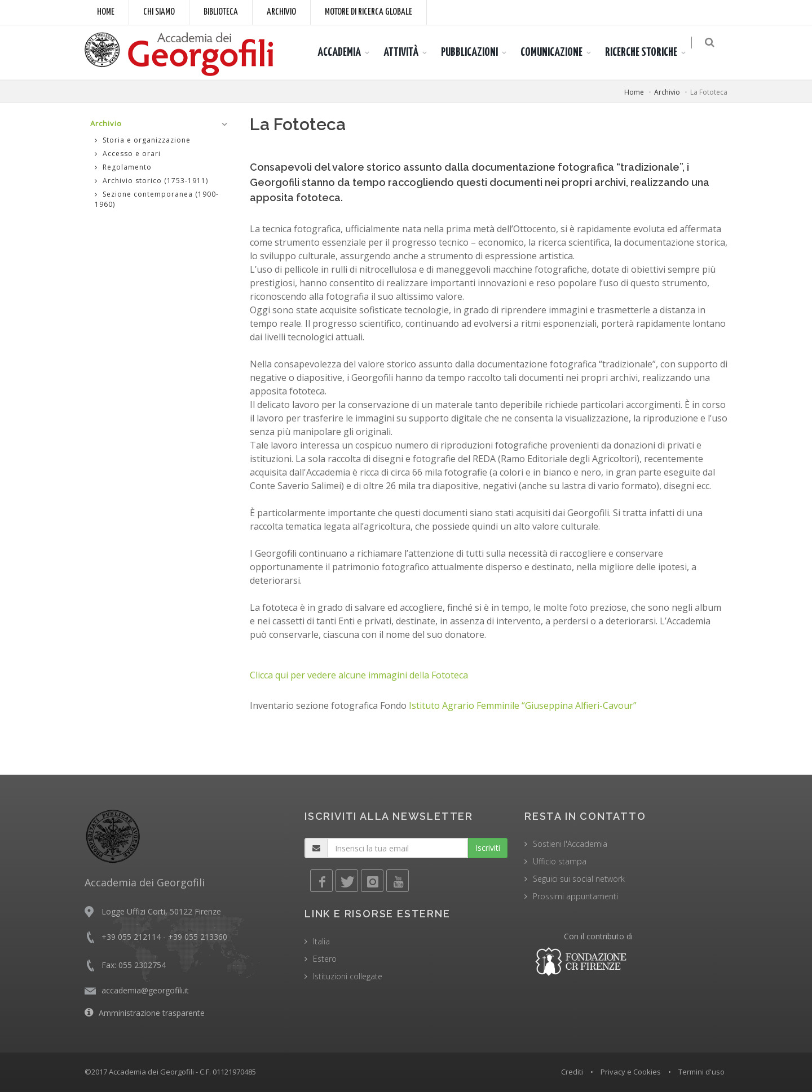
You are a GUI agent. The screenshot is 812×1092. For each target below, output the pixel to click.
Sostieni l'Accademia (570, 843)
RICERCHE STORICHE (648, 52)
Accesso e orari (128, 153)
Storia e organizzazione (143, 140)
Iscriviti (487, 847)
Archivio (281, 12)
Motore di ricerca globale (368, 12)
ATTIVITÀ (407, 52)
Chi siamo (159, 12)
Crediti (572, 1072)
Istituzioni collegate (347, 976)
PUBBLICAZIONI (476, 52)
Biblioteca (221, 12)
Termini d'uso (701, 1072)
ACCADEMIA (346, 52)
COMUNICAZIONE (558, 52)
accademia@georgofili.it (145, 990)
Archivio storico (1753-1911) (151, 180)
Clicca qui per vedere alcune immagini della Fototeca (359, 675)
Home (105, 12)
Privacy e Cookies (631, 1072)
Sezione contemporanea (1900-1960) (157, 199)
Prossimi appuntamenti (575, 896)
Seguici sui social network (579, 878)
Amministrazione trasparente (152, 1012)
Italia (321, 941)
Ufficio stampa (559, 861)
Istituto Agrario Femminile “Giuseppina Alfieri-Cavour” (523, 705)
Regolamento (123, 167)
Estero (325, 958)
